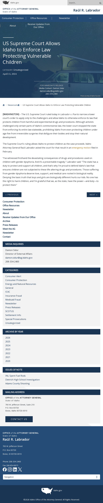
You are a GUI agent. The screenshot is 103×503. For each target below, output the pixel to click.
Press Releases (10, 225)
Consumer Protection (13, 201)
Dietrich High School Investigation (22, 379)
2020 (7, 361)
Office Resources (11, 205)
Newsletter (8, 209)
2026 (7, 337)
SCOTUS (9, 311)
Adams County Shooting (17, 383)
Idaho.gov (57, 490)
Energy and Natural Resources (20, 284)
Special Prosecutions (15, 319)
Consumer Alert (13, 276)
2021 (7, 357)
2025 (7, 341)
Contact (6, 236)
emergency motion (81, 147)
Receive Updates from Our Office (19, 217)
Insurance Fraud (13, 295)
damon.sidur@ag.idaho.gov (51, 91)
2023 (7, 349)
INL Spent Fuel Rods (15, 375)
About (6, 213)
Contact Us (19, 419)
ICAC (7, 291)
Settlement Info (13, 315)
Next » (94, 194)
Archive (6, 221)
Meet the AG (9, 228)
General (9, 287)
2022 (7, 353)
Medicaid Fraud (13, 299)
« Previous (12, 194)
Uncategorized (20, 69)
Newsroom (13, 105)
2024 (7, 345)
